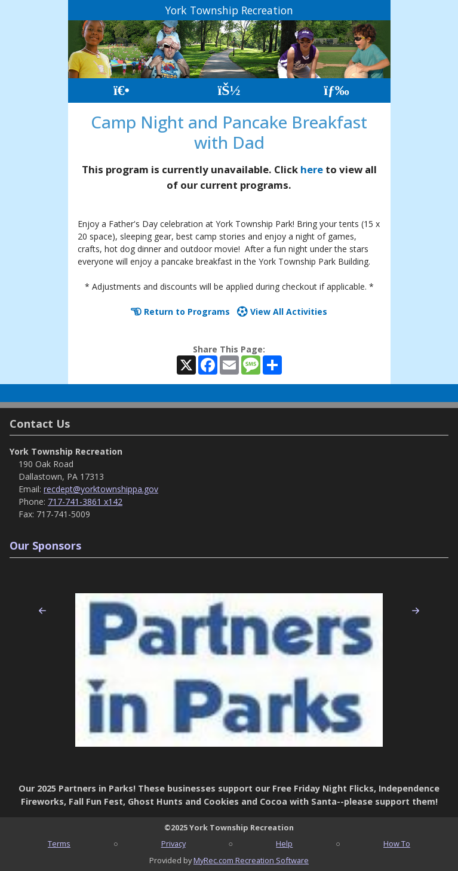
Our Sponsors (45, 545)
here (311, 169)
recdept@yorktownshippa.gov (101, 489)
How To (396, 843)
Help (284, 843)
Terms (59, 843)
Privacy (173, 843)
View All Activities (282, 311)
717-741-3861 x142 (85, 501)
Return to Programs (180, 311)
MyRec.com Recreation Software (251, 860)
